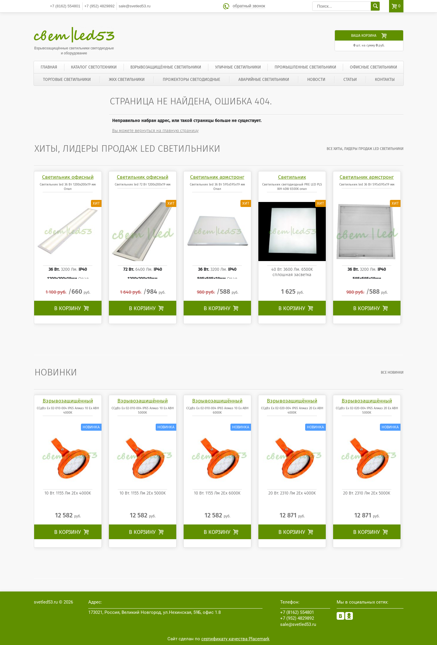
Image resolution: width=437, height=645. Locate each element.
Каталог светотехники (94, 67)
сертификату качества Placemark (235, 638)
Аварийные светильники (263, 79)
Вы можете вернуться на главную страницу (155, 130)
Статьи (350, 79)
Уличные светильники (238, 67)
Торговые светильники (67, 79)
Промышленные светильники (305, 67)
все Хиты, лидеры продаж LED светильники (365, 149)
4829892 (99, 6)
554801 (65, 6)
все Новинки (392, 372)
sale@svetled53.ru (134, 6)
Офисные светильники (373, 67)
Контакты (385, 79)
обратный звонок (249, 6)
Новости (316, 79)
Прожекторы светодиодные (191, 79)
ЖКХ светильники (126, 79)
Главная (49, 67)
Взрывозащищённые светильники (165, 67)
